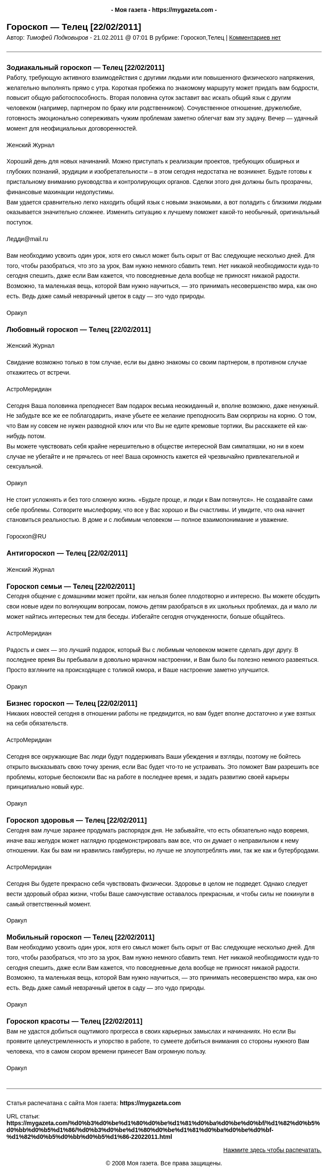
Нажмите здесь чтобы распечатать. (272, 1150)
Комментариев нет (255, 37)
